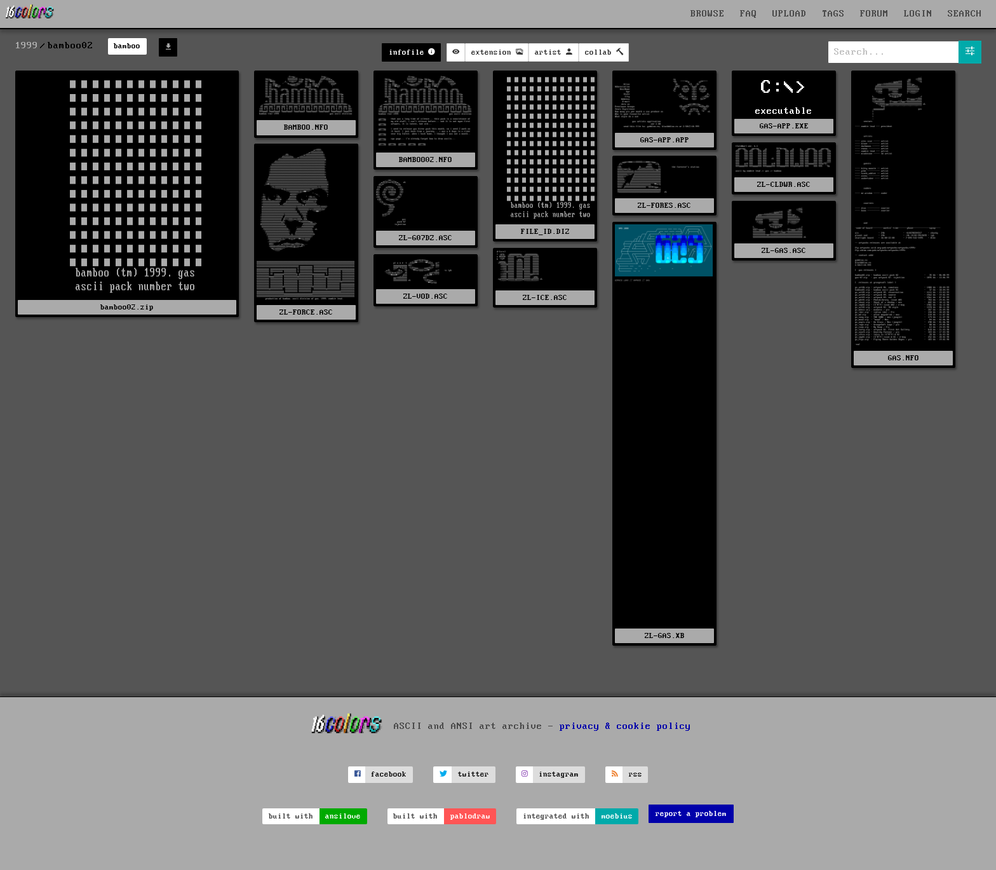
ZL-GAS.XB (665, 636)
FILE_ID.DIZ (545, 232)
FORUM (874, 14)
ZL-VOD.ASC (425, 296)
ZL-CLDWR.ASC (784, 184)
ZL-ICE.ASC (545, 298)
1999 (26, 46)
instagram (559, 774)
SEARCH (965, 14)
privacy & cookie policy (625, 726)
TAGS (833, 14)
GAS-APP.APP (664, 140)
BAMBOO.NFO (306, 127)
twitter (473, 774)
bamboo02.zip (127, 307)
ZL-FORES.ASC (664, 205)
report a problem (691, 814)
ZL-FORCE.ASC (306, 312)
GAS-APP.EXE (784, 126)
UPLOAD (789, 14)
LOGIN (918, 14)
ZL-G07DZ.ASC (425, 238)
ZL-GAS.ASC (784, 251)
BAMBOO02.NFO (425, 160)
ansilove (343, 816)
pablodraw (470, 816)
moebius (617, 816)
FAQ (748, 14)
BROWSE (707, 14)
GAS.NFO (903, 358)
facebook (389, 774)
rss (635, 774)
